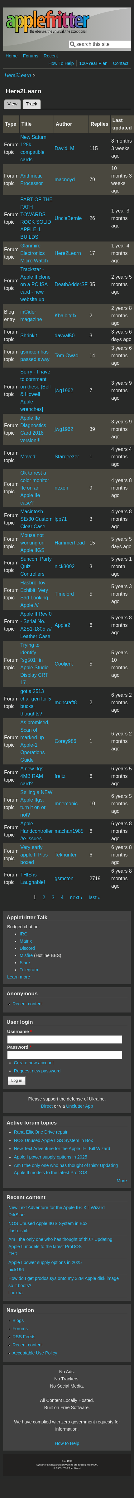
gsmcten (64, 878)
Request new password (37, 1070)
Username (19, 1031)
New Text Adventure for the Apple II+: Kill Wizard (62, 1148)
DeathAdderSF (71, 284)
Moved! (28, 456)
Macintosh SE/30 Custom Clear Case (36, 519)
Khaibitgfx (65, 315)
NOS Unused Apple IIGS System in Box (53, 1140)
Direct (47, 1106)
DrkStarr (16, 1214)
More (122, 1180)
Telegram (29, 969)
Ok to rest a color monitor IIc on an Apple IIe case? (34, 487)
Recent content (27, 1003)
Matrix (26, 941)
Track (33, 103)
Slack (25, 962)
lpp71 (61, 519)
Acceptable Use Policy (34, 1352)
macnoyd (65, 179)
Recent (51, 55)
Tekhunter (65, 854)
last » (95, 897)
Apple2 (62, 625)
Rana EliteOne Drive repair (41, 1132)
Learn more (18, 976)
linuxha (15, 1292)
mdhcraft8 (66, 702)
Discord (27, 948)
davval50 (64, 335)
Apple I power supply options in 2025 (50, 1156)
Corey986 (65, 741)
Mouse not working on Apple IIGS (32, 543)
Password (19, 1047)
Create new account (34, 1062)
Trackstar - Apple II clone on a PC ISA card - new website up (35, 284)
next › (76, 897)
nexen (61, 487)
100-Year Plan (93, 63)
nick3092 (64, 566)
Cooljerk (64, 663)
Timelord (64, 594)
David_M (64, 148)
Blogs (18, 1320)
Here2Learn (18, 75)
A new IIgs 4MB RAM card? (31, 776)
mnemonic (66, 803)
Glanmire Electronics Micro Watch (34, 253)
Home (11, 55)
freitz (60, 776)
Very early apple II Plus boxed (34, 855)
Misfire (26, 955)
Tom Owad (66, 355)
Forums (30, 55)
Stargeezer (67, 456)
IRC (23, 933)
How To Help (61, 63)
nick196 (16, 1269)
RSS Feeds (24, 1336)
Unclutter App (79, 1106)
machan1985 (69, 831)
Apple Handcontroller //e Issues (36, 831)
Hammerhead (70, 542)
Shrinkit (28, 335)
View (12, 103)
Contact (120, 63)
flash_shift (18, 1230)
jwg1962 (64, 390)
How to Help (67, 1443)
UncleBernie (68, 218)
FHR (13, 1253)
